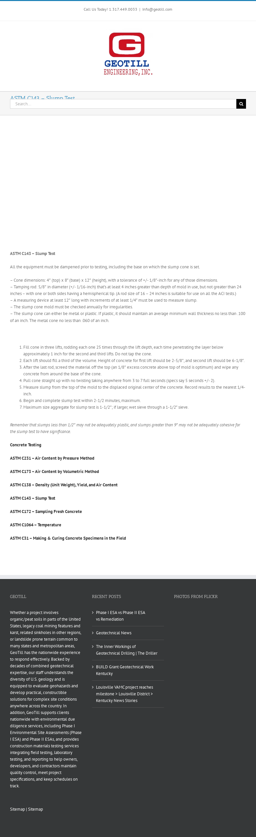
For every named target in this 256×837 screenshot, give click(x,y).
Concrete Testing (25, 445)
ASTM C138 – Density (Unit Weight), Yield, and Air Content (64, 485)
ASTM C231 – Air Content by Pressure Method (52, 458)
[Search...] (123, 104)
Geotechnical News (113, 633)
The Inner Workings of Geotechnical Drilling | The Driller (126, 650)
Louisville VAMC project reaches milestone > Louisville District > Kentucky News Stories (124, 693)
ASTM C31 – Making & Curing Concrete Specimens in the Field (68, 538)
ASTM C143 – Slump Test (32, 498)
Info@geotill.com (157, 9)
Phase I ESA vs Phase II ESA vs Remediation (120, 616)
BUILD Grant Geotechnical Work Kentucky (125, 670)
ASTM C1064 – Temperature (35, 525)
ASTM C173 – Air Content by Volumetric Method (54, 471)
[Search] (241, 104)
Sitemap (17, 809)
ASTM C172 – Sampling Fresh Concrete (46, 511)
